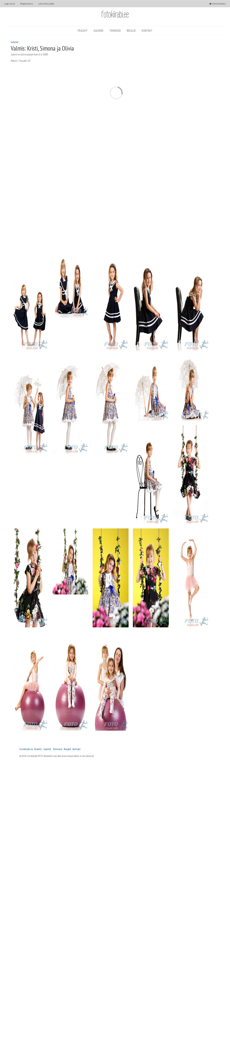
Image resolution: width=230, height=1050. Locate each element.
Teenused (115, 31)
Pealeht (83, 31)
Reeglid (131, 31)
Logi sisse (9, 3)
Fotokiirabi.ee (26, 749)
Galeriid (98, 31)
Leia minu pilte (46, 3)
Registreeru (26, 3)
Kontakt (147, 31)
